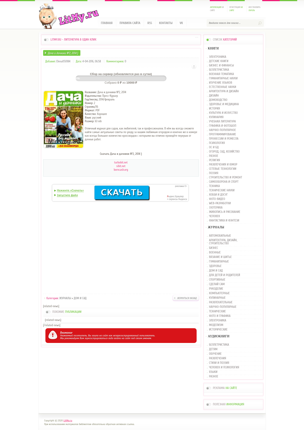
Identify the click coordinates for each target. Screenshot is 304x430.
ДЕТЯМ (213, 349)
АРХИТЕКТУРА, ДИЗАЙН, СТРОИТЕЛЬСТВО (223, 241)
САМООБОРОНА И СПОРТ (224, 182)
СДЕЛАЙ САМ (217, 284)
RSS (149, 23)
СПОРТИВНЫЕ (217, 280)
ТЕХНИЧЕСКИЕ (217, 311)
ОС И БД (214, 147)
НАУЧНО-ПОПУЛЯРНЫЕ (223, 307)
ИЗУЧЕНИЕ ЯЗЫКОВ (220, 83)
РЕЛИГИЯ (214, 160)
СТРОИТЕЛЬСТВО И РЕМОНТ (225, 177)
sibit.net (120, 166)
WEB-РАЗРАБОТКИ (220, 203)
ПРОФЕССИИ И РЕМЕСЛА (224, 139)
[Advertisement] (121, 248)
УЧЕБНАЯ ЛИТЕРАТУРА (222, 121)
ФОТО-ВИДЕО (217, 199)
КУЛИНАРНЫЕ (217, 298)
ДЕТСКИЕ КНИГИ (218, 61)
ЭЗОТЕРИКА (216, 207)
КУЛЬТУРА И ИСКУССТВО (223, 113)
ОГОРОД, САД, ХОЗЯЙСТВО (224, 151)
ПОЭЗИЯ (213, 173)
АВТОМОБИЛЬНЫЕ (220, 236)
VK (181, 23)
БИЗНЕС (213, 248)
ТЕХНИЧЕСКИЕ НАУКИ (222, 190)
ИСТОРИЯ (214, 108)
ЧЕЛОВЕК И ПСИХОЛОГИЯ (224, 367)
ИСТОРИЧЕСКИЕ (218, 329)
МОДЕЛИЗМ (216, 325)
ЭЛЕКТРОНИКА (217, 57)
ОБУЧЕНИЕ (215, 354)
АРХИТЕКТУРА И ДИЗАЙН (224, 91)
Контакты (166, 23)
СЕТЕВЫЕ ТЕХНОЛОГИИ (222, 169)
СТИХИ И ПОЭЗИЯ (219, 363)
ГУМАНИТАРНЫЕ (219, 261)
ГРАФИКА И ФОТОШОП (222, 126)
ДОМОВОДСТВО (218, 100)
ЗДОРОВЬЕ (215, 266)
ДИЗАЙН (214, 95)
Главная (107, 23)
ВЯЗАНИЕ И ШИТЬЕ (220, 257)
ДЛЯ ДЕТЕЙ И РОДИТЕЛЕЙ (224, 275)
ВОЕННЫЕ (215, 252)
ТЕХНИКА (214, 186)
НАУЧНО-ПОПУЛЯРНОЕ (222, 130)
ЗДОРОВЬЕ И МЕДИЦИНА (224, 104)
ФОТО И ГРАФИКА (220, 316)
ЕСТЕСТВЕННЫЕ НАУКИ (222, 87)
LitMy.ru (68, 420)
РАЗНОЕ (213, 156)
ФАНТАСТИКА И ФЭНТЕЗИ (224, 220)
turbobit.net (121, 162)
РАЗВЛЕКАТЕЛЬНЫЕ (221, 302)
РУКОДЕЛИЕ (216, 289)
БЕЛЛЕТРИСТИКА (219, 70)
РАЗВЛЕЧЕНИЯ (217, 358)
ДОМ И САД (80, 298)
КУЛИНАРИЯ (216, 117)
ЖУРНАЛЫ (65, 298)
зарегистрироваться (96, 338)
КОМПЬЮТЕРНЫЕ (219, 293)
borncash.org (121, 169)
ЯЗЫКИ (213, 372)
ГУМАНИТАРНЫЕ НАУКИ (223, 78)
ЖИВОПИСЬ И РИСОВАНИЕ (224, 212)
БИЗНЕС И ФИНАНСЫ (221, 65)
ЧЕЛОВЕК (214, 216)
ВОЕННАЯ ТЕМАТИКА (221, 74)
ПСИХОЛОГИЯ (217, 143)
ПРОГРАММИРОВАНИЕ (222, 134)
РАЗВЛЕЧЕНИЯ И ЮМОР (223, 164)
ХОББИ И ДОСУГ (218, 195)
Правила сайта (130, 23)
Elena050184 (63, 61)
